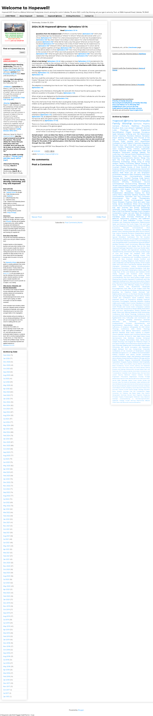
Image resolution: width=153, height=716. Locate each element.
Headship (129, 319)
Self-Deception (129, 310)
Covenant (146, 156)
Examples (126, 391)
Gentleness (146, 354)
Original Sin (132, 341)
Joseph (114, 341)
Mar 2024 (6, 432)
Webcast (147, 400)
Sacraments (116, 180)
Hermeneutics (117, 338)
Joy (123, 171)
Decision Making (145, 367)
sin (140, 402)
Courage (139, 220)
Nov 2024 (6, 405)
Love (122, 154)
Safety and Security (142, 325)
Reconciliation (145, 213)
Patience (128, 292)
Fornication (125, 268)
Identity (130, 371)
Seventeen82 (135, 360)
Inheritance (138, 319)
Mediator (137, 253)
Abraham (122, 332)
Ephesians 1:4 (46, 38)
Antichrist (129, 384)
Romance (131, 233)
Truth (148, 255)
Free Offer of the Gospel (133, 288)
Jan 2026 (6, 358)
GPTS (120, 371)
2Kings (133, 162)
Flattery (115, 354)
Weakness (133, 312)
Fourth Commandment (133, 200)
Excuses (137, 369)
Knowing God (122, 341)
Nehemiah (127, 375)
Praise (135, 292)
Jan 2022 (6, 519)
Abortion (115, 332)
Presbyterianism (117, 323)
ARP (148, 382)
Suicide (139, 380)
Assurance (125, 174)
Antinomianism (117, 198)
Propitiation (146, 283)
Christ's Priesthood (137, 154)
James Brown (145, 340)
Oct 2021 (6, 529)
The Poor (127, 277)
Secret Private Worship (126, 378)
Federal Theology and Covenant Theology (131, 177)
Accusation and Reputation (140, 347)
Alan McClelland (116, 384)
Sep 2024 (6, 412)
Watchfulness (140, 400)
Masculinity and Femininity (124, 321)
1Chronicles (116, 347)
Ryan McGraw (142, 343)
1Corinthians (130, 163)
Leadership (120, 262)
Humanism (115, 393)
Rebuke (139, 264)
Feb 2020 (6, 596)
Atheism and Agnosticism (130, 250)
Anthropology (117, 305)
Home (69, 217)
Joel (135, 196)
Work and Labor (139, 202)
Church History (139, 296)
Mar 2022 (6, 512)
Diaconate (128, 196)
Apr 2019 (6, 630)
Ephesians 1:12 (41, 54)
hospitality (146, 362)
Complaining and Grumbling (131, 257)
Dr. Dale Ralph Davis (137, 336)
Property (121, 397)
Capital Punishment (132, 386)
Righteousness (145, 222)
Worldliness (128, 204)
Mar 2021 (6, 553)
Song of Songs (11, 212)
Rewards (124, 233)
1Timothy (115, 141)
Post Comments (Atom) (73, 222)
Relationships (116, 378)
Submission (131, 237)
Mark (121, 173)
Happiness (115, 281)
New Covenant (127, 259)
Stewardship (145, 360)
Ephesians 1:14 (82, 56)
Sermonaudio (142, 120)
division (134, 382)
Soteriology (124, 380)
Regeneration (129, 147)
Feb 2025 (6, 395)
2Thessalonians (117, 239)
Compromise (137, 349)
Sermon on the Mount (130, 294)
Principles (115, 397)
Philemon (139, 341)
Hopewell (115, 299)
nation (139, 382)
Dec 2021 (6, 522)
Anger (142, 277)
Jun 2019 (6, 623)
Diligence (131, 261)
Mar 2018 (6, 673)
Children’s (8, 87)
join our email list (14, 40)
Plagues (127, 360)
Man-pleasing (136, 356)
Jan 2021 (6, 559)
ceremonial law (129, 229)
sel (136, 402)
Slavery (147, 231)
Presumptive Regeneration (129, 376)
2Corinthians (116, 174)
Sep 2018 (6, 653)
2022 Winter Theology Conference (133, 314)
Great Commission (125, 206)
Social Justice (145, 285)
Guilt (144, 268)
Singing (137, 285)
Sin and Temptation (142, 173)
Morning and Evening (127, 283)
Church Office (145, 226)
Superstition (116, 362)
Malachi (147, 393)
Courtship (146, 220)
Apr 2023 (6, 469)
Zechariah (126, 402)
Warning (133, 400)
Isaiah (114, 134)
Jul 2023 (6, 459)
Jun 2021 (6, 543)
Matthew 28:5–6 (9, 136)
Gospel (147, 200)
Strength (122, 215)
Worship (115, 151)
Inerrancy (115, 340)
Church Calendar (117, 334)
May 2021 (6, 546)
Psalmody (133, 301)
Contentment (117, 200)
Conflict (147, 296)
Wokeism (136, 362)
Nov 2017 (6, 686)
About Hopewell (26, 16)
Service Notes (116, 380)
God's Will (146, 235)
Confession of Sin (128, 305)
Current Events (128, 389)
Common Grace (116, 367)
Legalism (140, 185)
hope (148, 202)
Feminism (146, 305)
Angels (114, 349)
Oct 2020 (6, 569)
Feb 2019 (6, 636)
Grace (114, 147)
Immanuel (146, 338)
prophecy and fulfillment (140, 219)
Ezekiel (142, 369)
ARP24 (18, 158)
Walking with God (129, 345)
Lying (135, 275)
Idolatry (122, 163)
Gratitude (121, 319)
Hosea (124, 213)
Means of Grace (143, 160)
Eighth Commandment (142, 239)
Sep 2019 (6, 613)
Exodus (115, 128)
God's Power (135, 189)
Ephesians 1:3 (88, 34)
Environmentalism (144, 353)
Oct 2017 (6, 690)
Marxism (129, 395)
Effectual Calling (144, 244)
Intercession (128, 275)
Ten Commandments (133, 176)
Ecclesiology (125, 162)
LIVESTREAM (10, 16)
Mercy (120, 195)
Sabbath (143, 152)
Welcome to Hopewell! (26, 7)
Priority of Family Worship (122, 101)
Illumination (136, 371)
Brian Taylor (130, 332)
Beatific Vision (117, 231)
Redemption (135, 222)
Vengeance (123, 226)
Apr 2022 (6, 509)
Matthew (9, 196)
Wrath (133, 160)
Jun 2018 (6, 663)
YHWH (114, 402)
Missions (115, 173)
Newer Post (37, 217)
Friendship (116, 217)
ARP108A (6, 158)
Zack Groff (119, 402)
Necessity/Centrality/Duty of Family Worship (129, 103)
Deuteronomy (134, 140)
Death (136, 191)
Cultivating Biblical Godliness (138, 215)
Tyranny (129, 362)
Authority (142, 195)
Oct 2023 (6, 449)
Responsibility (137, 308)
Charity (114, 274)
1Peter (135, 204)
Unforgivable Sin (135, 327)
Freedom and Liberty (127, 354)
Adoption (121, 187)
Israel (130, 231)
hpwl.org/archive (136, 110)
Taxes (119, 382)
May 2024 (6, 425)
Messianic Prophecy (125, 202)
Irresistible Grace (126, 373)
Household (116, 356)
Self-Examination (145, 378)
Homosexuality (117, 275)
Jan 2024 (6, 439)
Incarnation (146, 191)
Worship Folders (140, 345)
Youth (127, 244)
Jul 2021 (6, 539)
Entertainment (130, 369)
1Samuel (127, 154)
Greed (147, 336)
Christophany (120, 365)
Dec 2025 (6, 362)
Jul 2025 (6, 379)
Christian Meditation (133, 226)
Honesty (138, 338)
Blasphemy (130, 296)
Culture (133, 266)
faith (134, 145)
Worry (133, 277)
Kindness (123, 356)
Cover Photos (142, 387)
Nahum (136, 358)
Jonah (148, 261)
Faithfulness (145, 209)
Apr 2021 (6, 549)
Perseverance (117, 176)
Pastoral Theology (130, 211)
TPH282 (15, 156)
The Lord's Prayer (132, 224)
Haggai (148, 391)
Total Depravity (123, 185)
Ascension (115, 316)
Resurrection (128, 165)
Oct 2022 (6, 489)
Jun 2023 (6, 462)
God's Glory (146, 174)
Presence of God (135, 240)
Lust (125, 262)
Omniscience (128, 308)
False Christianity (135, 174)
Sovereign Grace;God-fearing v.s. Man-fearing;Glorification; (131, 398)
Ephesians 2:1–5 (84, 61)
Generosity (116, 209)
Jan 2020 (6, 599)
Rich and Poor (117, 310)
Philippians (146, 140)
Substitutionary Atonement (140, 169)
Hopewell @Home (55, 16)
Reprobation (128, 325)
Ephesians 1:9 (43, 46)
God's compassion (137, 307)
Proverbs (8, 221)
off (134, 402)
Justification (145, 149)
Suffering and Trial (133, 134)
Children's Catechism (134, 143)
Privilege (147, 376)
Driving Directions (73, 16)
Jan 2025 (6, 399)
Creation (137, 209)
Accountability (128, 364)
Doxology (140, 389)
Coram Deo (135, 387)
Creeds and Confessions (121, 297)
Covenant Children (119, 167)
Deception (122, 353)
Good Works (136, 187)
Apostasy (115, 296)
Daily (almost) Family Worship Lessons (127, 108)
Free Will (133, 391)
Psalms (146, 124)
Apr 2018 (6, 670)
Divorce (115, 336)
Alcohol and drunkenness (129, 286)
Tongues (124, 362)
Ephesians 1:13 (84, 54)
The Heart (128, 255)
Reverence (134, 343)
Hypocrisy (132, 281)
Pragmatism (115, 376)
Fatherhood (116, 268)
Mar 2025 (6, 392)
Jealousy (134, 373)
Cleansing (125, 231)
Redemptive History (136, 270)
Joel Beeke (132, 393)
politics (137, 277)
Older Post (101, 217)
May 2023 (6, 466)
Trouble (127, 400)
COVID (147, 272)
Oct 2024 (6, 409)
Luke (114, 130)
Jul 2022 (6, 499)
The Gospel (126, 191)
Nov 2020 (6, 566)
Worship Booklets (144, 294)
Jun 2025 (6, 382)
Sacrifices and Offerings (125, 285)
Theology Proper (139, 255)
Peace (114, 202)
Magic (129, 356)
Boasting (129, 316)
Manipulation (116, 395)
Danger (135, 389)
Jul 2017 (6, 693)
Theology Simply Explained (135, 130)
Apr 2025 (6, 389)
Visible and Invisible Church (121, 303)
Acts (122, 128)
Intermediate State (132, 340)
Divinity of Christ (133, 167)
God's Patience (140, 261)
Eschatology (145, 207)
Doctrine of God (124, 336)
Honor (127, 281)
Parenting (116, 158)
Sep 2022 (6, 492)
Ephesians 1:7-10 (51, 121)
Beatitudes (146, 286)
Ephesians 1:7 (48, 44)
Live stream (129, 128)
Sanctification (118, 132)
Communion (125, 266)
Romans (125, 126)
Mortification (136, 182)
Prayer (128, 132)
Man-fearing (131, 262)
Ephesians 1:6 (48, 42)
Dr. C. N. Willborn (131, 353)
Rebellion (140, 301)
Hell (139, 171)
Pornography (124, 301)
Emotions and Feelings (118, 369)
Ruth (143, 253)
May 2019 (6, 626)
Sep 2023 (6, 452)
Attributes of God (128, 239)
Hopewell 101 (117, 171)
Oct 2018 (6, 650)
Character (141, 386)
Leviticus (140, 145)
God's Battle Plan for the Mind (138, 246)
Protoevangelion (128, 397)
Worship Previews (118, 244)
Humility (121, 147)
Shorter (7, 103)
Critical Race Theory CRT (129, 367)
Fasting (137, 251)
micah (134, 198)
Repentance (137, 151)
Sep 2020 (6, 573)
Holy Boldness (129, 338)
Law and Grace (133, 213)
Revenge (141, 275)
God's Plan (146, 288)
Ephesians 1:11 (62, 50)
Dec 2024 (6, 402)
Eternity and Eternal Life (126, 251)
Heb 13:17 (6, 273)
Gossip (143, 251)
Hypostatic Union (131, 248)
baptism (147, 145)
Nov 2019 (6, 606)
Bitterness (122, 316)
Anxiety (136, 259)
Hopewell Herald (125, 151)
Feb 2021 (6, 556)
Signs (145, 270)
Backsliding (146, 229)
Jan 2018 (6, 680)
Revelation (146, 136)
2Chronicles (115, 364)
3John (114, 286)
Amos (140, 204)
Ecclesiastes (145, 171)
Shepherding (139, 233)
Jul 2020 (6, 579)
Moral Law (129, 173)
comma (131, 402)
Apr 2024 (6, 429)
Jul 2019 (6, 620)
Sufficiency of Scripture (120, 327)
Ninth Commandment (131, 242)
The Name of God (126, 382)
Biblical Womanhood (144, 364)
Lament (114, 375)
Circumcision (134, 244)
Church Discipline (143, 211)
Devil (120, 279)
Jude (114, 262)
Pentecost (138, 283)
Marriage (135, 152)
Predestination (117, 193)
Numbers (130, 136)
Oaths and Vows (118, 264)
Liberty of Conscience (128, 299)
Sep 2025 (6, 372)
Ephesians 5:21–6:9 (8, 345)
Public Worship (127, 141)
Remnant (142, 292)
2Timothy (125, 182)
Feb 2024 (6, 435)
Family (114, 204)
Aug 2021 (6, 536)
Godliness (140, 297)
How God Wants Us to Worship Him (126, 105)
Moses (124, 358)
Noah (134, 395)
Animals (124, 384)
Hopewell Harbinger (119, 248)
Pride (127, 169)
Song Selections (145, 397)
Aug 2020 (6, 576)
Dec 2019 (6, 603)
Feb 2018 (6, 676)
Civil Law (128, 349)
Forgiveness (145, 187)
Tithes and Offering (123, 312)
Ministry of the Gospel (142, 262)
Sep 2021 (6, 533)
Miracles (126, 240)
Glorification (126, 152)
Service (142, 231)
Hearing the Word (142, 193)
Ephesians (40, 154)
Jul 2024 (6, 419)
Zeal (140, 362)
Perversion (116, 301)
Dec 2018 (6, 643)
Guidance (125, 371)
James (120, 204)
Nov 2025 (6, 365)
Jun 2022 (6, 502)
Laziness (147, 307)
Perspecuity (146, 395)
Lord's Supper (125, 189)
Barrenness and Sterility (119, 386)
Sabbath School (11, 192)
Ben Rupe (122, 296)
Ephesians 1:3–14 (54, 61)
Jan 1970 (6, 697)
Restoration (146, 308)
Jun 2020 (6, 583)
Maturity (120, 375)
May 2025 (6, 385)
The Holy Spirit (123, 160)
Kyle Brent (146, 373)
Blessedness (128, 193)
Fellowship (127, 195)
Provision (129, 323)
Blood (114, 365)
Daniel (138, 367)
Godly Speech (144, 178)
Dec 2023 (6, 442)
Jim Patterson (124, 393)
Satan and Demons (119, 224)
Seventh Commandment (133, 228)
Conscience (126, 235)
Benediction (116, 257)
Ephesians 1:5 (41, 40)
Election (137, 158)
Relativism (137, 397)
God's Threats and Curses (121, 307)
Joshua (114, 195)
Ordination (132, 220)
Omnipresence (145, 321)
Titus (127, 198)
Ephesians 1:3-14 (78, 26)
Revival (115, 215)
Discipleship (120, 242)
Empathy (119, 391)
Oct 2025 (6, 369)
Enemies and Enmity (130, 207)
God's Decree (144, 274)
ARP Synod (125, 347)
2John (148, 314)
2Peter (121, 364)
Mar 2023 (6, 472)
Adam (148, 248)
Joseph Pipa (140, 393)
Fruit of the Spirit (117, 240)
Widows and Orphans (137, 272)
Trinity (129, 149)
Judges (129, 209)
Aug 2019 (6, 616)
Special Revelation (119, 237)
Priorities (141, 376)
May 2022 (6, 506)
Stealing (147, 301)
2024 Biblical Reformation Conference (136, 330)
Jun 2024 (6, 422)
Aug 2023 (6, 455)
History (147, 297)
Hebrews (138, 136)
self (138, 402)
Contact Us (89, 16)
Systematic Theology (118, 400)
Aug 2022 (6, 496)
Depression (139, 305)
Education (147, 389)
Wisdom (115, 163)
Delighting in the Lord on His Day (125, 106)
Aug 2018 (6, 656)
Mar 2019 (6, 633)
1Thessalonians (144, 198)
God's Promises (127, 217)
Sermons (40, 16)
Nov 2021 (6, 526)
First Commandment (119, 246)
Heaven (122, 169)
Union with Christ (125, 145)
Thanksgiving (145, 240)
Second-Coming (131, 184)
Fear (113, 233)
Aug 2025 (6, 375)
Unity (114, 242)
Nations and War (117, 308)
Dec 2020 (6, 563)
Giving (123, 209)
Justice (118, 233)
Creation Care (128, 334)
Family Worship (122, 123)
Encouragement (117, 288)
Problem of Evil (125, 343)
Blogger (81, 710)
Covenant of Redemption (135, 351)
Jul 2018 (6, 660)
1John (135, 165)
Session (137, 310)
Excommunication (144, 266)
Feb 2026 (6, 355)
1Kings (143, 158)
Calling (118, 235)
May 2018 (6, 666)
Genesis (115, 126)
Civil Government (131, 171)
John (135, 138)
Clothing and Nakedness (142, 365)
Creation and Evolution (128, 274)
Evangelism (127, 156)
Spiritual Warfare (144, 242)
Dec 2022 (6, 482)
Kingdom (125, 180)
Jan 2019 (6, 640)
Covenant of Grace (119, 220)
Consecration (117, 213)
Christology (129, 138)
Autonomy (147, 384)
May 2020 (6, 586)
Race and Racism (130, 264)
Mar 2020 (6, 593)
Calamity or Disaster (142, 332)
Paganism (139, 395)
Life (119, 259)
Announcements (127, 158)
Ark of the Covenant (138, 384)
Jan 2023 (6, 479)
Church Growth (129, 365)
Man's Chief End (118, 211)
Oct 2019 (6, 609)
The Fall (139, 237)
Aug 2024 (6, 415)
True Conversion (143, 196)
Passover (147, 299)
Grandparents (141, 391)
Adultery (138, 229)
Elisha (114, 391)
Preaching (116, 162)
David (134, 297)
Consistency (129, 387)
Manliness (123, 395)
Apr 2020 (6, 589)
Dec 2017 (6, 683)
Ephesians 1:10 (66, 48)
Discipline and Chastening (121, 222)
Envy (124, 318)
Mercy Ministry (117, 358)
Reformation (124, 219)
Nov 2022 (6, 486)
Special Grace (132, 380)
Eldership (128, 187)
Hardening (125, 290)
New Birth (136, 231)
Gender (138, 354)
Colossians (133, 185)
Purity (114, 285)
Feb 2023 (6, 476)
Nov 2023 (6, 445)
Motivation (130, 358)
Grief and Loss (117, 290)
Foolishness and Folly (142, 279)
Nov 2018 (6, 646)
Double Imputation (128, 279)
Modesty (140, 299)
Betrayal (121, 349)
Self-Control (136, 378)
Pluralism (147, 375)
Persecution (122, 140)
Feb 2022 (6, 516)
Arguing (134, 364)
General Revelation (135, 268)
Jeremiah (147, 319)
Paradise (121, 360)
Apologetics (116, 250)
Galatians (115, 189)
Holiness (136, 149)
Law (139, 248)
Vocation (147, 237)
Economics (116, 228)
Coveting (124, 261)
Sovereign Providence (141, 132)
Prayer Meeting (118, 138)
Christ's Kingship (144, 165)
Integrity (122, 340)
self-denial (144, 382)
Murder (143, 248)
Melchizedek (145, 356)
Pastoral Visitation (137, 375)
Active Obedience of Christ (140, 303)
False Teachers (136, 235)
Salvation (135, 195)
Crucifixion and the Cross (141, 334)
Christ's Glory (137, 156)
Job (142, 373)
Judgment (122, 149)
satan (148, 345)
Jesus (138, 373)
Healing (122, 281)
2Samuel (138, 147)
